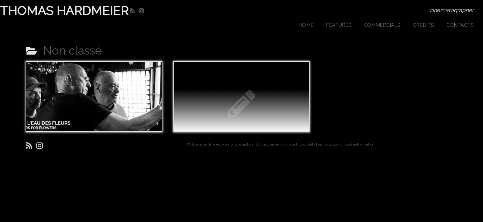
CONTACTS (460, 25)
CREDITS (423, 25)
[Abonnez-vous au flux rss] (134, 10)
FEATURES (338, 25)
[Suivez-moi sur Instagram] (143, 10)
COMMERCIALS (382, 25)
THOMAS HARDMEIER (56, 10)
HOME (306, 25)
